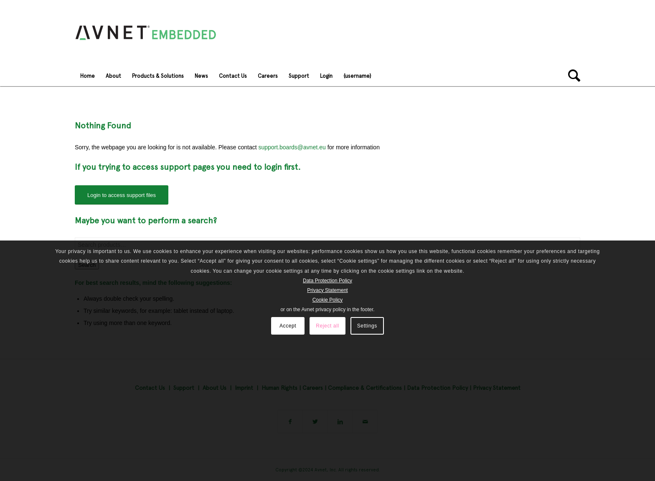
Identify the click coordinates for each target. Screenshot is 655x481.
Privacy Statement (327, 290)
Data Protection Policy (327, 281)
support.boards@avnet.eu (291, 147)
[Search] (571, 75)
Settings (367, 326)
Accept (287, 326)
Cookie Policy (327, 300)
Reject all (327, 326)
